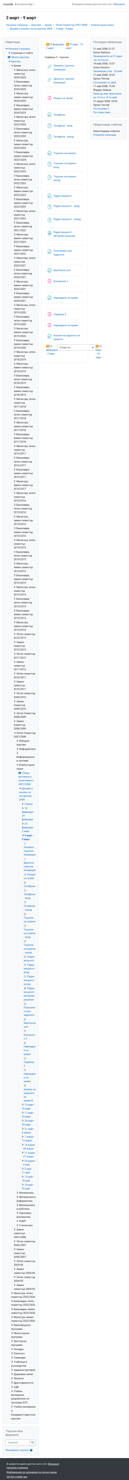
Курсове (36, 24)
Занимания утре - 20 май (107, 71)
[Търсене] (18, 1443)
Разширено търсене (17, 1450)
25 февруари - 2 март (51, 350)
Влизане (119, 4)
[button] (31, 1450)
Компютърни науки (102, 24)
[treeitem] (21, 733)
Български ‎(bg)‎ (24, 4)
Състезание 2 (101, 108)
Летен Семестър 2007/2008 (71, 24)
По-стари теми (101, 112)
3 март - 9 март (64, 28)
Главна (29, 804)
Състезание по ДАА (104, 82)
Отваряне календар (104, 134)
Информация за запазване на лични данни (32, 1472)
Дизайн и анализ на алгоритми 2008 (31, 28)
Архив (48, 24)
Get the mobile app (17, 1476)
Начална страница (17, 24)
